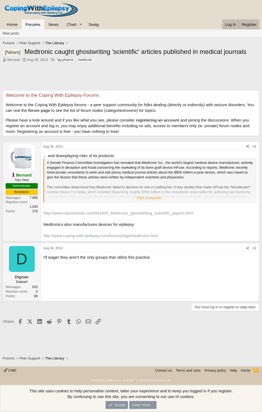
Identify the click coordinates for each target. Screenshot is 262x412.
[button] (81, 24)
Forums (33, 24)
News (53, 24)
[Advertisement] (131, 78)
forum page (39, 110)
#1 (254, 146)
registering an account (157, 120)
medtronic (85, 60)
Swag (94, 24)
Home (12, 24)
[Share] (247, 147)
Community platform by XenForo (131, 380)
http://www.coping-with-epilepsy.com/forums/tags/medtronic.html (100, 235)
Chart (72, 24)
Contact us (163, 370)
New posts (11, 33)
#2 (254, 248)
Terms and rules (188, 370)
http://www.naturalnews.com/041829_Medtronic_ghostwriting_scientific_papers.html (118, 213)
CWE (10, 370)
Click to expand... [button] (150, 198)
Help (233, 370)
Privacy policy (215, 370)
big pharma (65, 60)
